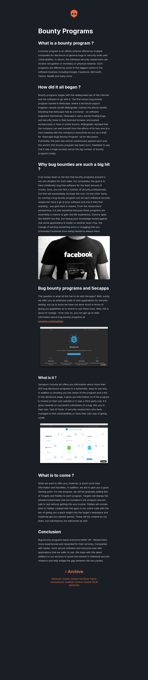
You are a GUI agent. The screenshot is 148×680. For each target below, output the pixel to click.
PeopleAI (87, 582)
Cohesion (74, 579)
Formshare (79, 582)
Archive (74, 571)
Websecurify (57, 579)
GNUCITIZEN (74, 585)
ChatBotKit (69, 582)
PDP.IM (95, 582)
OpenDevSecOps (57, 582)
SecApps (66, 579)
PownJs (93, 579)
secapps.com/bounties (50, 321)
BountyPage (84, 579)
